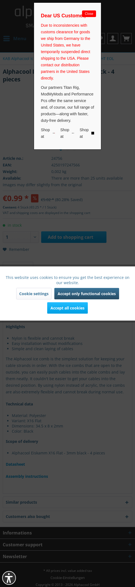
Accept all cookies (67, 308)
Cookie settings (34, 293)
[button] (9, 578)
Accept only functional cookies (87, 293)
